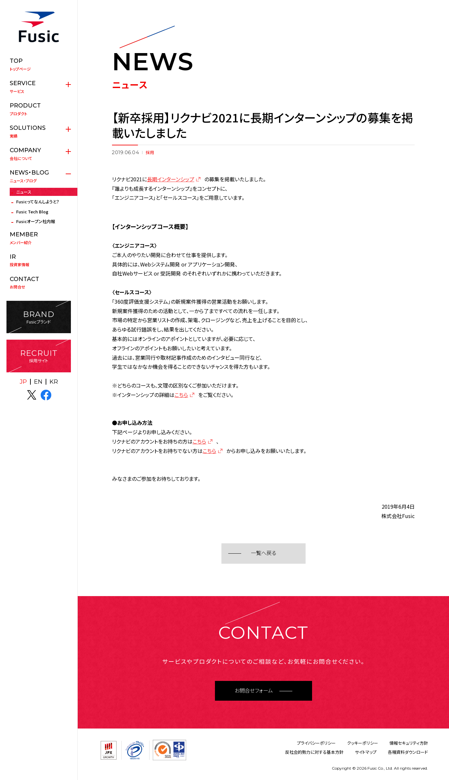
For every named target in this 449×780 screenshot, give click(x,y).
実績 (39, 131)
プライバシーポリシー (316, 743)
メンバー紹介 (39, 238)
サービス (39, 87)
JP (23, 382)
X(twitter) (31, 395)
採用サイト (39, 356)
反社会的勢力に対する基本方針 (314, 752)
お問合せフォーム (254, 691)
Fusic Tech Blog (32, 212)
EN (38, 382)
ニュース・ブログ (39, 176)
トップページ (39, 64)
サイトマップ (365, 752)
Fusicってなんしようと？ (37, 201)
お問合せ (39, 283)
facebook (45, 395)
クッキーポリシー (362, 743)
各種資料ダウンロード (408, 752)
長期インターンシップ (170, 179)
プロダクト (39, 109)
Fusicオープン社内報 (35, 221)
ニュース (23, 192)
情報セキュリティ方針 (408, 743)
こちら (181, 395)
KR (54, 382)
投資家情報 (39, 260)
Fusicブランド (39, 317)
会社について (39, 154)
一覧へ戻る (263, 553)
